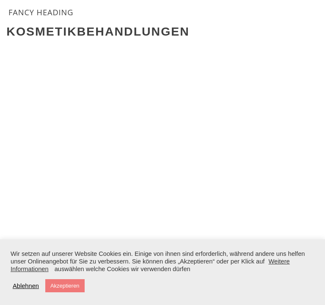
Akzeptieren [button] (65, 286)
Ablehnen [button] (26, 286)
